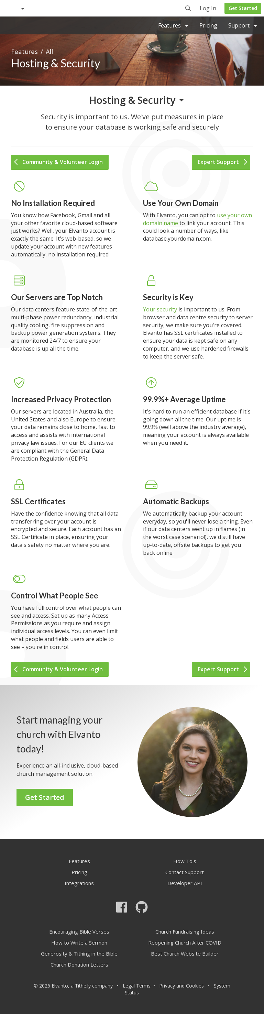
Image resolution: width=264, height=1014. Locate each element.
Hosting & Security (132, 100)
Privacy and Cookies (181, 985)
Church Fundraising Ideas (184, 931)
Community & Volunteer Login (58, 162)
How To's (184, 861)
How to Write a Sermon (79, 942)
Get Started (243, 8)
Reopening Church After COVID (184, 942)
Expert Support (222, 162)
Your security (160, 309)
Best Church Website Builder (185, 953)
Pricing (208, 25)
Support (242, 25)
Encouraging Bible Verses (79, 931)
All (49, 51)
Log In (208, 8)
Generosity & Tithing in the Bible (79, 953)
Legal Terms (137, 985)
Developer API (184, 883)
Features (173, 25)
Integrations (79, 883)
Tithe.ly (83, 985)
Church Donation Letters (79, 964)
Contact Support (184, 872)
